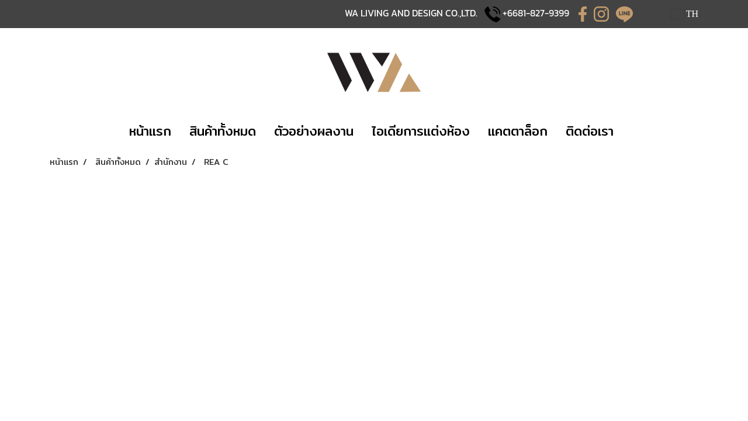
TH (684, 14)
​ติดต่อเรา (590, 131)
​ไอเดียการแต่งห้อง (421, 131)
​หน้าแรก (150, 131)
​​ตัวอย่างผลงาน (314, 131)
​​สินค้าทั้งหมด (222, 131)
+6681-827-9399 (536, 13)
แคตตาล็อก (518, 131)
